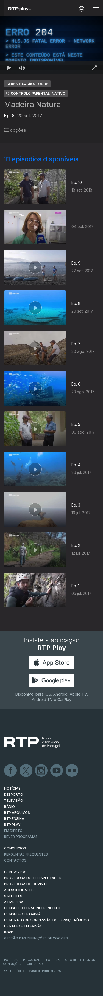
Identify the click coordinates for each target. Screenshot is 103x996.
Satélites (13, 896)
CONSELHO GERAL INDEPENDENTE (32, 908)
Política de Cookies (62, 959)
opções (15, 130)
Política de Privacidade (23, 959)
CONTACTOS (15, 872)
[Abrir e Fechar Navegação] (96, 9)
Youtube (56, 770)
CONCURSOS (15, 848)
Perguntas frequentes (26, 854)
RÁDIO (9, 806)
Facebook (10, 770)
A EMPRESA (13, 902)
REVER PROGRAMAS (21, 837)
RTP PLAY (12, 825)
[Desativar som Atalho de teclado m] (22, 67)
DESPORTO (13, 794)
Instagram (41, 770)
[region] (51, 45)
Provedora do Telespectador (33, 878)
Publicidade (34, 964)
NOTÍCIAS (12, 788)
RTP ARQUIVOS (17, 813)
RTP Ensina (14, 819)
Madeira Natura (32, 104)
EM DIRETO (13, 831)
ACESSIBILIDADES (19, 890)
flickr (72, 770)
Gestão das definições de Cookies (36, 938)
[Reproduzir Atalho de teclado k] (8, 67)
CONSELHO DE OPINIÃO (23, 914)
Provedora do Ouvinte (26, 884)
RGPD (8, 932)
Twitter (26, 770)
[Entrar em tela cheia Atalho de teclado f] (94, 67)
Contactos (15, 860)
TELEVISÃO (13, 800)
